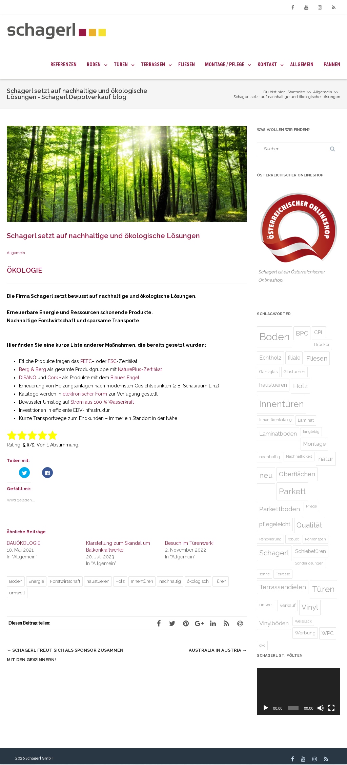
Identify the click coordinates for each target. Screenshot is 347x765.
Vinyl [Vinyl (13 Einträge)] (310, 607)
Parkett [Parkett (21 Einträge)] (292, 491)
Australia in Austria (218, 650)
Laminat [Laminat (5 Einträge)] (306, 420)
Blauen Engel (124, 377)
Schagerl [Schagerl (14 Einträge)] (274, 553)
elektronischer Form (84, 394)
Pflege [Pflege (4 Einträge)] (311, 506)
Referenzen (63, 64)
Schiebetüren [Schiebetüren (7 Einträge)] (310, 551)
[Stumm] (320, 708)
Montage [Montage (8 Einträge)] (314, 444)
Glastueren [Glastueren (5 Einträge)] (294, 371)
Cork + (54, 377)
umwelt (17, 592)
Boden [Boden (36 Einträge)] (274, 337)
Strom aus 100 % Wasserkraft (102, 402)
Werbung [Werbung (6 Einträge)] (305, 632)
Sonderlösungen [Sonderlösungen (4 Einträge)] (309, 563)
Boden (15, 581)
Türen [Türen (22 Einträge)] (323, 589)
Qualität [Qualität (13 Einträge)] (309, 525)
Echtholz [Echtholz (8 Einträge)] (270, 358)
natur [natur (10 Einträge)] (325, 458)
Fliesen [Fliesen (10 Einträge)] (316, 358)
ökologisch (198, 581)
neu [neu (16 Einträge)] (266, 475)
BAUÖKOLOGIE (23, 543)
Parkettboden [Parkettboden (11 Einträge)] (279, 509)
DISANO (27, 377)
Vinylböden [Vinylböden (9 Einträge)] (274, 623)
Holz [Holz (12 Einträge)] (300, 386)
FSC (112, 361)
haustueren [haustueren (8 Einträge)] (273, 385)
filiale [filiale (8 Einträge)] (294, 358)
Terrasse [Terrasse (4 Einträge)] (283, 574)
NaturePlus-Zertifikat (140, 369)
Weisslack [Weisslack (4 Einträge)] (303, 621)
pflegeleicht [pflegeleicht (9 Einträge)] (274, 524)
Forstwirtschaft (65, 581)
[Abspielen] (265, 708)
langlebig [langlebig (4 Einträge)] (311, 431)
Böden (94, 64)
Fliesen (186, 64)
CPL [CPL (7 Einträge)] (319, 332)
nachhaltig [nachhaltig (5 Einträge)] (269, 456)
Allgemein (301, 64)
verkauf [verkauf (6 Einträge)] (287, 605)
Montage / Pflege (224, 64)
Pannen (332, 64)
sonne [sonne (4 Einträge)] (264, 574)
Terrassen (153, 64)
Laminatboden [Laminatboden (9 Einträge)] (278, 433)
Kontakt (267, 64)
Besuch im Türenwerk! (189, 543)
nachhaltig (170, 581)
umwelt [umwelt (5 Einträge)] (266, 604)
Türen (121, 64)
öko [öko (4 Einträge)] (262, 645)
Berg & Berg (32, 369)
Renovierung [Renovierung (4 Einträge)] (270, 539)
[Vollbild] (331, 708)
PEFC (86, 361)
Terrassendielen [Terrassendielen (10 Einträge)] (282, 587)
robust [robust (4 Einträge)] (293, 539)
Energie (36, 581)
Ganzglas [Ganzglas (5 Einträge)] (268, 371)
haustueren (97, 581)
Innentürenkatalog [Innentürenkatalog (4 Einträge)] (275, 420)
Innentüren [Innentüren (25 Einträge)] (281, 404)
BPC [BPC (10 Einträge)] (302, 333)
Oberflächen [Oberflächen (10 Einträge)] (297, 474)
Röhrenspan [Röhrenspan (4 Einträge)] (315, 539)
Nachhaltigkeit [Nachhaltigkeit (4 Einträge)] (299, 456)
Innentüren (142, 581)
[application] (298, 691)
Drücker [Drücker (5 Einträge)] (322, 344)
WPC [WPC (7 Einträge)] (328, 633)
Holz (120, 581)
